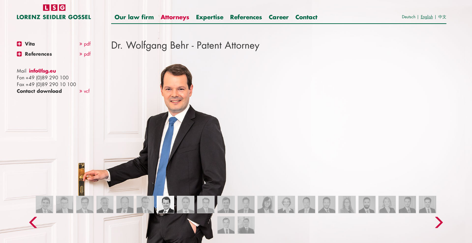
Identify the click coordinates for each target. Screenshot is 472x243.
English (427, 16)
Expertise (209, 17)
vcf (85, 91)
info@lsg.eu (42, 71)
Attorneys (175, 17)
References (246, 17)
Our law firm (134, 17)
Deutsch (408, 16)
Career (279, 17)
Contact (306, 17)
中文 (442, 16)
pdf (85, 43)
